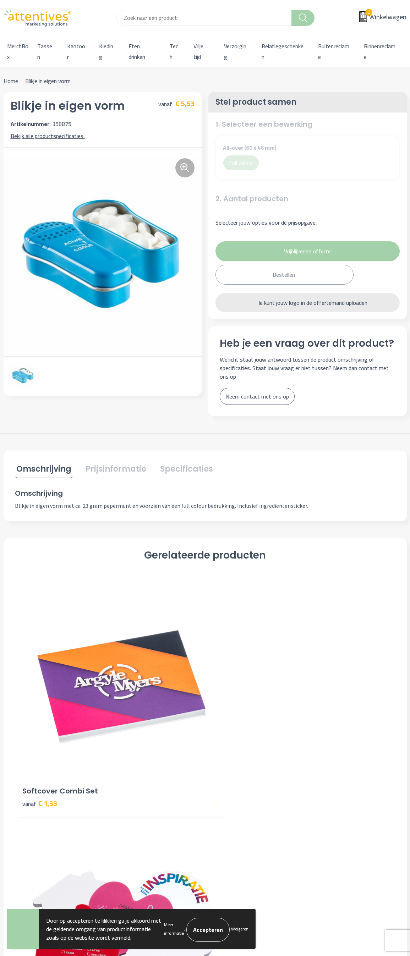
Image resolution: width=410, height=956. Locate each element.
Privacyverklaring (333, 792)
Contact (223, 770)
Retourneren (229, 802)
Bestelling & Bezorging (241, 781)
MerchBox (17, 51)
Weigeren (239, 929)
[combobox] (204, 18)
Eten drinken (137, 51)
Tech (174, 51)
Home (11, 81)
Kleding (106, 51)
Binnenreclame (379, 51)
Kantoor (76, 51)
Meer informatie (174, 929)
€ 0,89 (325, 694)
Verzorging (235, 51)
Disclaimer (325, 802)
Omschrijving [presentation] (42, 467)
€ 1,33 (39, 683)
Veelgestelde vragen (138, 792)
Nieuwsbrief (128, 781)
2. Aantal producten (251, 198)
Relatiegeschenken (283, 51)
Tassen (44, 51)
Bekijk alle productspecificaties (49, 136)
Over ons (124, 770)
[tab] (42, 469)
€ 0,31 (134, 694)
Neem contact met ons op (257, 396)
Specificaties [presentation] (178, 467)
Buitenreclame (333, 51)
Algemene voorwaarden (341, 770)
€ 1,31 (230, 694)
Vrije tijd (198, 51)
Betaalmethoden (234, 792)
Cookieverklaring (332, 781)
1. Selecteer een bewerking (263, 124)
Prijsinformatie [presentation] (111, 467)
